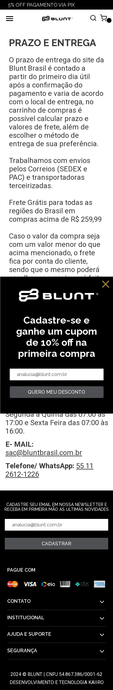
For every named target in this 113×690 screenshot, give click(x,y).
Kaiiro (96, 682)
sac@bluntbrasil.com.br (43, 453)
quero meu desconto (56, 392)
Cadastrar (56, 543)
